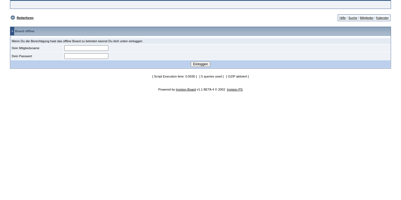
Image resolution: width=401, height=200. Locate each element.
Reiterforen (25, 17)
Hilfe (342, 17)
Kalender (382, 17)
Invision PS (235, 89)
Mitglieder (366, 17)
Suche (352, 17)
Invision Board (186, 89)
